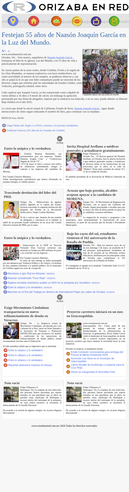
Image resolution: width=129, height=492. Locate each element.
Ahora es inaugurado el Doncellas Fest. (93, 372)
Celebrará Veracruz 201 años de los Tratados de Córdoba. (36, 130)
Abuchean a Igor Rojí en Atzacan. (31, 273)
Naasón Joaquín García (59, 57)
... (37, 182)
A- (9, 51)
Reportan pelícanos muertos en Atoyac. (30, 365)
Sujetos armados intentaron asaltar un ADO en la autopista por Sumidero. (54, 282)
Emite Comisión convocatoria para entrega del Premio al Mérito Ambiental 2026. (97, 353)
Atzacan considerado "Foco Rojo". (31, 278)
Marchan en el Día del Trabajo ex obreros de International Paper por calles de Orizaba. (61, 292)
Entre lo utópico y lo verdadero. (30, 287)
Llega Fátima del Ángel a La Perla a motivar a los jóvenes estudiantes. (43, 125)
